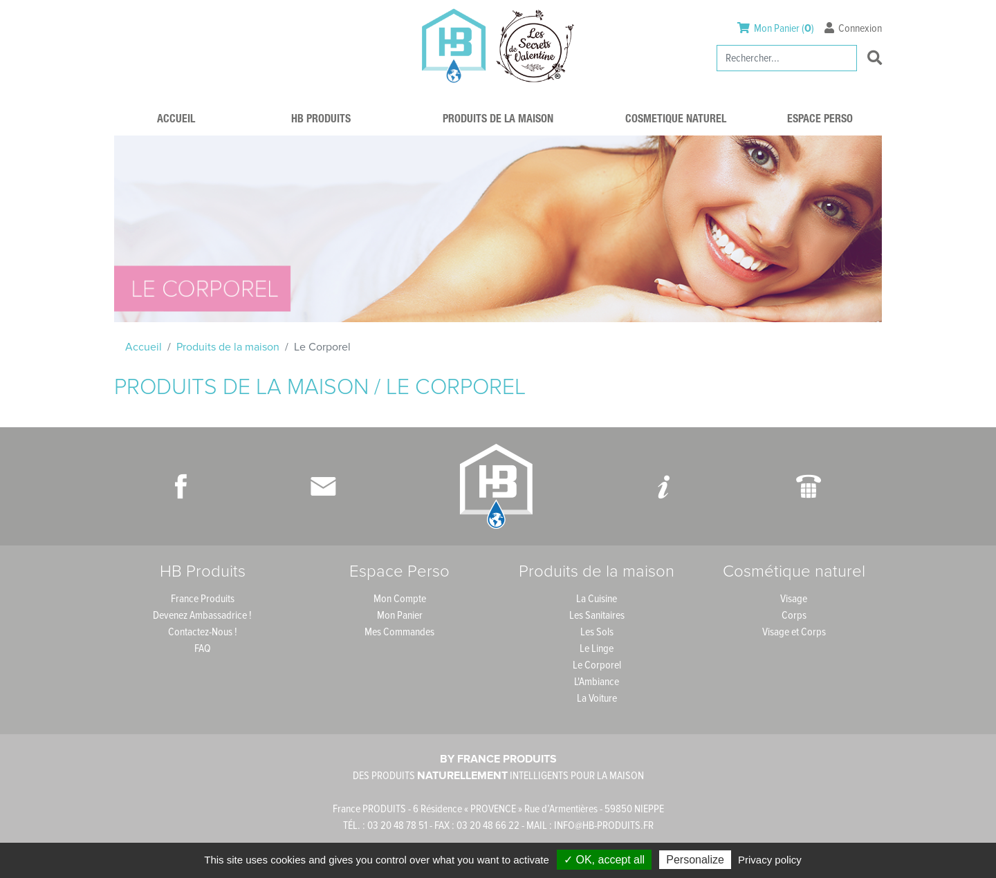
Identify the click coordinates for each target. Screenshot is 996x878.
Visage (793, 599)
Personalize (695, 860)
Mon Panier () (776, 28)
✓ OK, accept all (604, 860)
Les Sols (597, 632)
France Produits (202, 599)
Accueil (176, 120)
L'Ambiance (596, 682)
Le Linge (597, 648)
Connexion (853, 28)
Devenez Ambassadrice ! (202, 615)
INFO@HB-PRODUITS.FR (604, 825)
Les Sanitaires (597, 615)
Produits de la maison (498, 120)
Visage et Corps (794, 632)
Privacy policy (770, 860)
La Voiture (597, 698)
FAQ (202, 648)
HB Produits (321, 120)
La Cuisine (596, 599)
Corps (794, 615)
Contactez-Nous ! (202, 632)
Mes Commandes (399, 632)
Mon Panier (400, 615)
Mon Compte (400, 599)
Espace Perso (820, 120)
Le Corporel (597, 665)
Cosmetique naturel (675, 120)
